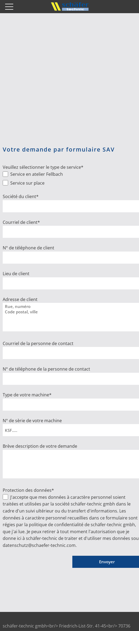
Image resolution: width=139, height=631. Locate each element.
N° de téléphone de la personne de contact (46, 369)
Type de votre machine (27, 395)
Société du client (21, 196)
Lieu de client (16, 274)
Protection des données (28, 490)
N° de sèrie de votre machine (32, 421)
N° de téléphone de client (28, 248)
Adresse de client (20, 299)
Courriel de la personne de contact (38, 343)
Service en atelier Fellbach (36, 174)
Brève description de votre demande (40, 446)
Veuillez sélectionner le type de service (43, 167)
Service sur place (27, 183)
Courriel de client (21, 222)
